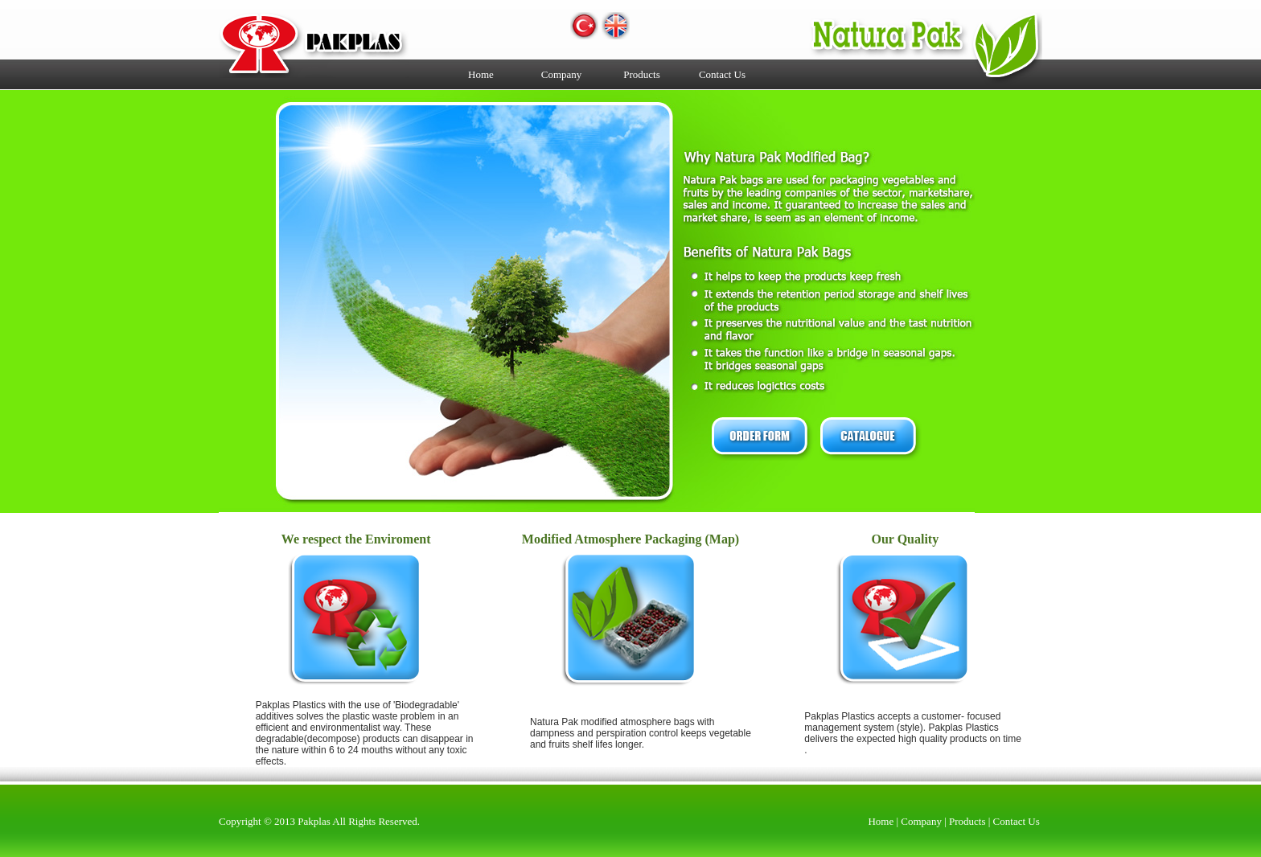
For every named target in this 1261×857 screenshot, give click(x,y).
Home (481, 74)
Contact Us (722, 74)
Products (641, 74)
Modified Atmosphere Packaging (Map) (630, 539)
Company (561, 74)
